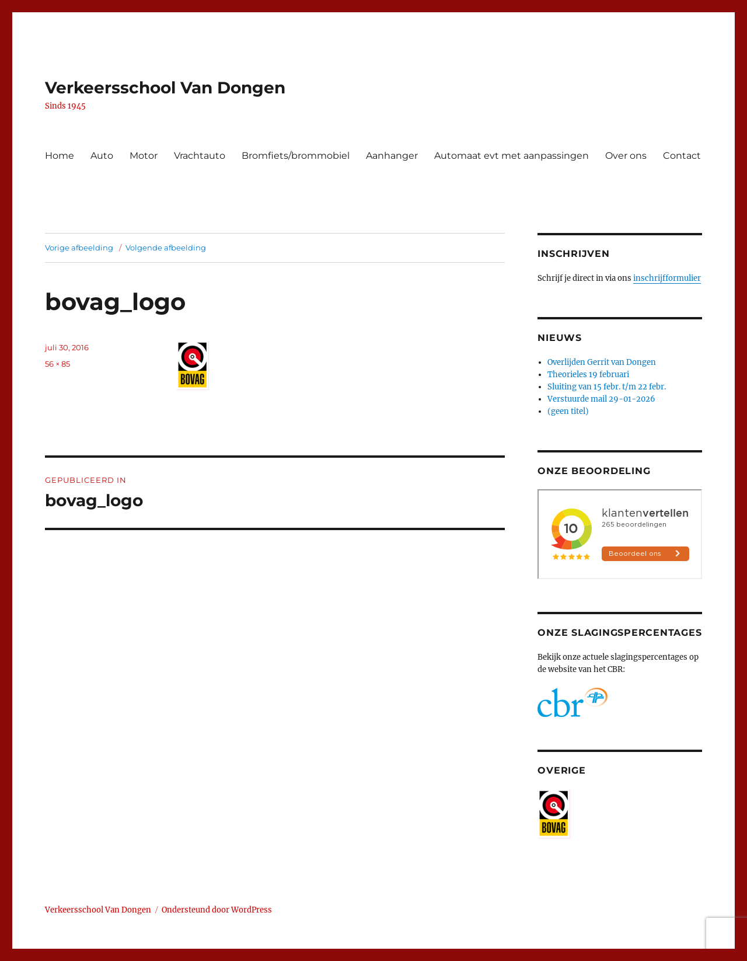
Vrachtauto (199, 155)
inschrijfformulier (667, 278)
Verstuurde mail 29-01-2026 (601, 399)
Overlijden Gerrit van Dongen (601, 362)
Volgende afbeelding (165, 247)
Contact (682, 155)
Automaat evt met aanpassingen (511, 155)
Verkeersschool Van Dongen (165, 88)
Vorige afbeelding (79, 247)
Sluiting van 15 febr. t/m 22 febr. (606, 387)
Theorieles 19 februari (588, 374)
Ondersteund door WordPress (217, 910)
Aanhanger (392, 155)
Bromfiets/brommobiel (296, 155)
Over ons (626, 155)
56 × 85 (57, 363)
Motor (144, 155)
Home (59, 155)
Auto (101, 155)
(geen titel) (568, 411)
